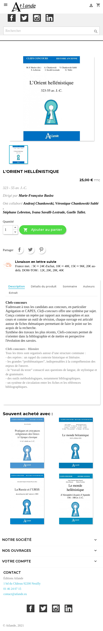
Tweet (30, 249)
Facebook (11, 18)
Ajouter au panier (42, 230)
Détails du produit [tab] (43, 286)
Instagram (37, 18)
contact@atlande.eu (15, 594)
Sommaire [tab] (70, 286)
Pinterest (41, 249)
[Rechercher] (51, 31)
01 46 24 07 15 (12, 588)
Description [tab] (16, 286)
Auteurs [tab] (89, 286)
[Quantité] (8, 230)
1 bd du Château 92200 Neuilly (21, 583)
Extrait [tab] (13, 293)
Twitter (24, 18)
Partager (19, 249)
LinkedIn (49, 18)
